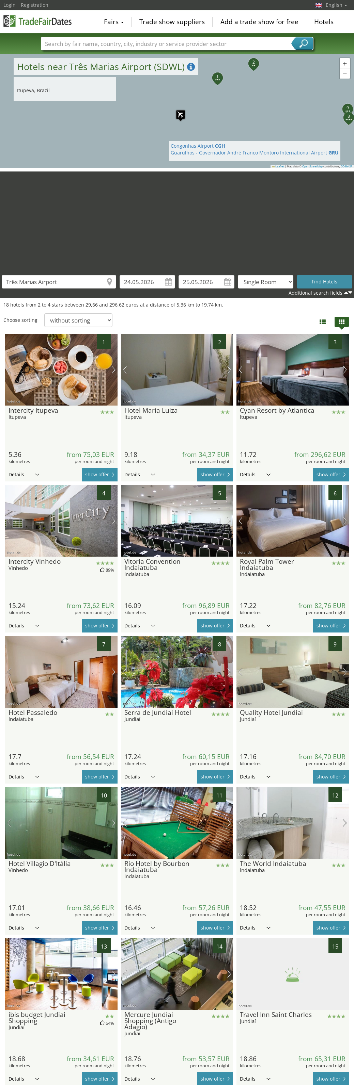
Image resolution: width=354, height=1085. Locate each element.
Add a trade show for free (259, 21)
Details (24, 474)
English (336, 5)
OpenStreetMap (312, 166)
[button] (177, 111)
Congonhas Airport (198, 146)
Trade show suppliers (172, 21)
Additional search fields (315, 293)
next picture (113, 370)
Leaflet (278, 166)
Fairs (114, 21)
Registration (34, 5)
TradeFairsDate (37, 21)
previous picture (9, 370)
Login (9, 5)
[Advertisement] (177, 219)
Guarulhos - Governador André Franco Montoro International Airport (255, 152)
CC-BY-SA (346, 166)
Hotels (324, 21)
